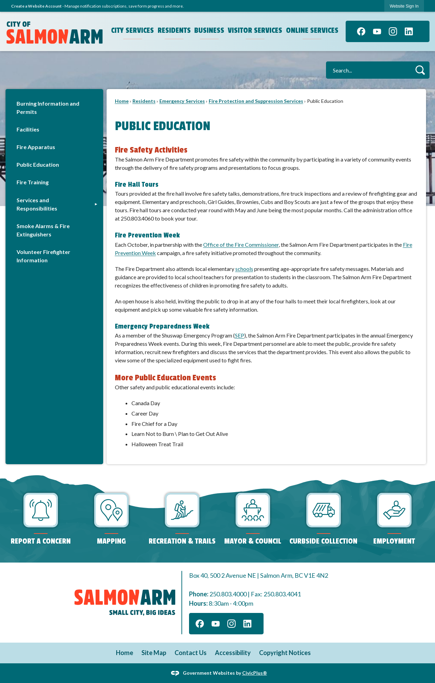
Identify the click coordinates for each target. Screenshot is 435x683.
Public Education (38, 164)
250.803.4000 (228, 594)
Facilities (28, 129)
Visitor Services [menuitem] (255, 30)
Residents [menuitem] (174, 30)
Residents (144, 101)
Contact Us (191, 652)
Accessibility (233, 652)
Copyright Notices (285, 652)
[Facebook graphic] (361, 31)
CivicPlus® (254, 672)
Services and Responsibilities (37, 204)
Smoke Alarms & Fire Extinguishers (43, 230)
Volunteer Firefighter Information (43, 255)
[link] (404, 6)
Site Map (153, 652)
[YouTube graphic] (377, 31)
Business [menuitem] (209, 30)
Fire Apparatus (36, 147)
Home (122, 101)
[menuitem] (54, 107)
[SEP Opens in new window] (239, 335)
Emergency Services (182, 101)
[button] (420, 69)
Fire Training (33, 182)
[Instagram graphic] (393, 31)
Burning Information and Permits (48, 107)
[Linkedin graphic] (409, 31)
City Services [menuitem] (132, 30)
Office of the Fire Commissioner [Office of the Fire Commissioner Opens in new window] (241, 244)
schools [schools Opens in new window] (244, 268)
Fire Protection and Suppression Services (256, 101)
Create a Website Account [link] (36, 6)
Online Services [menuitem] (312, 30)
